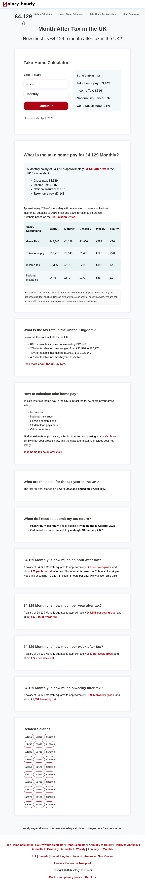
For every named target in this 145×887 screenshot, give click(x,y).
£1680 (28, 752)
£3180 (39, 797)
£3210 (39, 804)
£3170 (28, 797)
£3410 (49, 804)
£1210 (28, 737)
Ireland (77, 856)
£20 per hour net (41, 571)
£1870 (49, 759)
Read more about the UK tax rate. (45, 364)
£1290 (39, 737)
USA (33, 856)
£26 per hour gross (99, 567)
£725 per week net (42, 658)
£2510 (39, 774)
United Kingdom (60, 856)
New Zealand (106, 856)
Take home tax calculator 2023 (43, 452)
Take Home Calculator (19, 845)
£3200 (49, 797)
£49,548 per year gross (101, 612)
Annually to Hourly (101, 845)
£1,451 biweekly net (43, 699)
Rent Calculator (131, 14)
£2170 (39, 767)
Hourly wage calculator (35, 828)
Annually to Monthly (100, 849)
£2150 (28, 767)
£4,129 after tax (114, 828)
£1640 (39, 744)
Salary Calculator (43, 14)
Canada (43, 856)
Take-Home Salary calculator (68, 828)
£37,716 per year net (44, 616)
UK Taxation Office (63, 217)
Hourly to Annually (126, 845)
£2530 (49, 774)
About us (90, 877)
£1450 (28, 744)
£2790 (39, 782)
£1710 (39, 752)
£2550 (28, 782)
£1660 (49, 744)
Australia (90, 856)
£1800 (28, 759)
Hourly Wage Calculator (71, 14)
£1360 (49, 737)
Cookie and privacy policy (65, 877)
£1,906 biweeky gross (100, 695)
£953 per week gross (100, 653)
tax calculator (107, 436)
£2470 (28, 774)
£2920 (28, 789)
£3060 (39, 789)
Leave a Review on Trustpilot (72, 863)
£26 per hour (95, 828)
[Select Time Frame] (46, 94)
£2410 (49, 767)
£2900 (49, 782)
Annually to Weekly (73, 849)
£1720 (49, 752)
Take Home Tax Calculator (103, 14)
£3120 (49, 789)
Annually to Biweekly (45, 849)
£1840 (39, 759)
